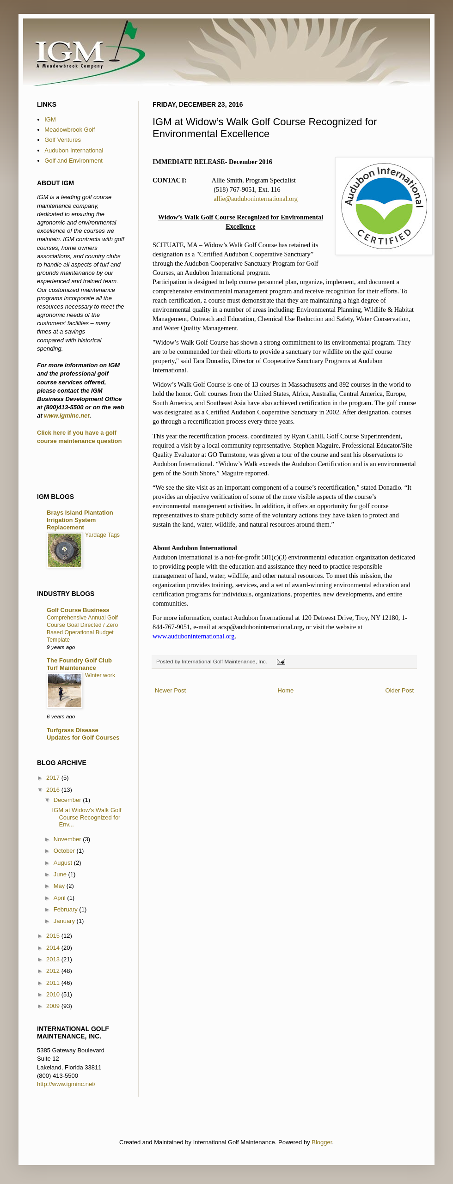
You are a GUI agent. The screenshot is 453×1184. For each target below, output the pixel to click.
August (64, 862)
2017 (53, 777)
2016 (53, 789)
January (65, 920)
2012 (53, 970)
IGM (50, 119)
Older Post (400, 690)
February (67, 909)
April (60, 897)
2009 (53, 1005)
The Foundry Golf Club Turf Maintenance (79, 664)
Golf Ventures (62, 139)
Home (286, 690)
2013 (53, 959)
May (60, 885)
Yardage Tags (102, 535)
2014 (53, 947)
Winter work (100, 675)
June (61, 874)
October (65, 850)
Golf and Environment (73, 160)
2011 (53, 982)
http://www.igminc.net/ (66, 1084)
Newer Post (170, 690)
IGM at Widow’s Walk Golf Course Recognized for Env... (86, 817)
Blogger (322, 1142)
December (68, 799)
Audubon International (73, 150)
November (68, 839)
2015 (53, 935)
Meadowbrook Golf (69, 129)
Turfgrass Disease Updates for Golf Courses (83, 734)
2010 (53, 994)
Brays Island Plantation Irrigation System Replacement (80, 520)
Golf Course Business (78, 610)
